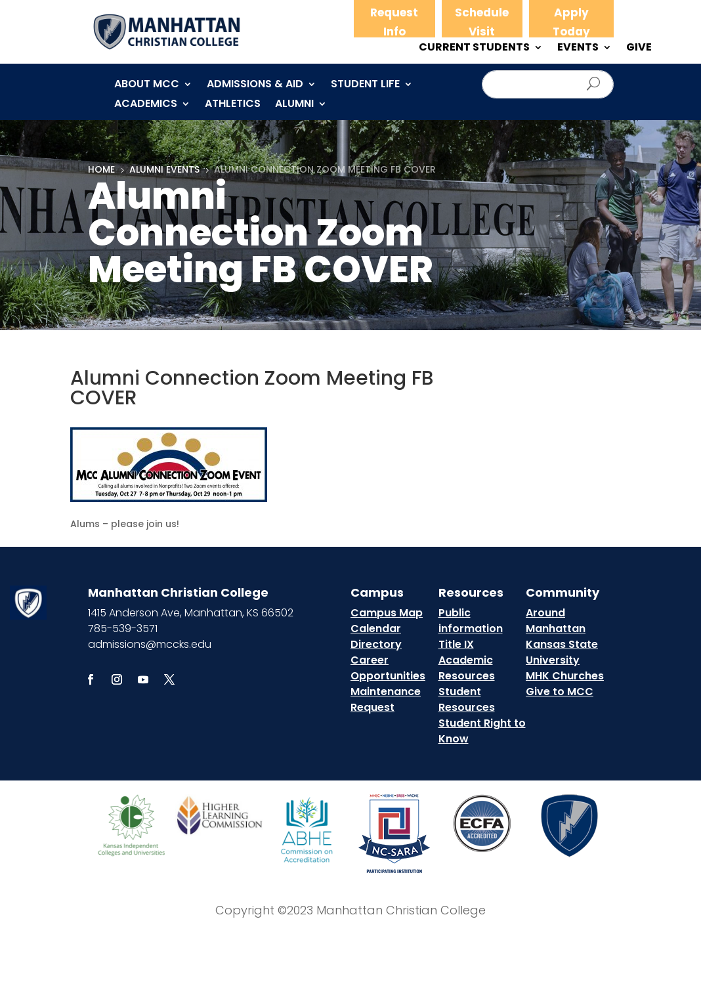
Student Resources (466, 699)
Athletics (233, 105)
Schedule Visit (482, 22)
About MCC (146, 85)
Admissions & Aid (255, 85)
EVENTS (578, 48)
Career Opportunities (387, 667)
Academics (145, 105)
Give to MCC (559, 691)
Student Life (365, 85)
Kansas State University (562, 652)
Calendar (375, 628)
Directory (376, 644)
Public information (470, 620)
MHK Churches (565, 675)
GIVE (639, 48)
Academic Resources (466, 667)
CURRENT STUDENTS (474, 48)
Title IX (456, 644)
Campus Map (386, 612)
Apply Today (571, 22)
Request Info (394, 22)
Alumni (294, 105)
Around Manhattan (555, 620)
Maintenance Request (385, 699)
